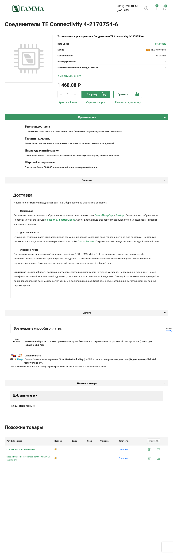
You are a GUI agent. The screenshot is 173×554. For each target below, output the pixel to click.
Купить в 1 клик (67, 102)
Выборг (120, 215)
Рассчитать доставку (128, 102)
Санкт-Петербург (104, 215)
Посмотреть (160, 44)
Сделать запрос (95, 102)
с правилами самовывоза (60, 219)
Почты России (86, 241)
